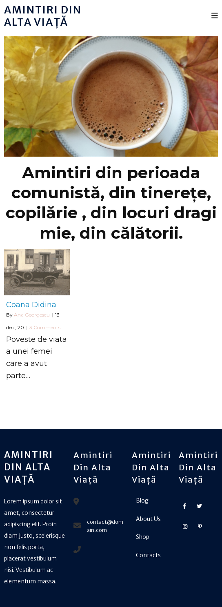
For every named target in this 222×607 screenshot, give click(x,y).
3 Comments (44, 327)
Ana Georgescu (32, 315)
